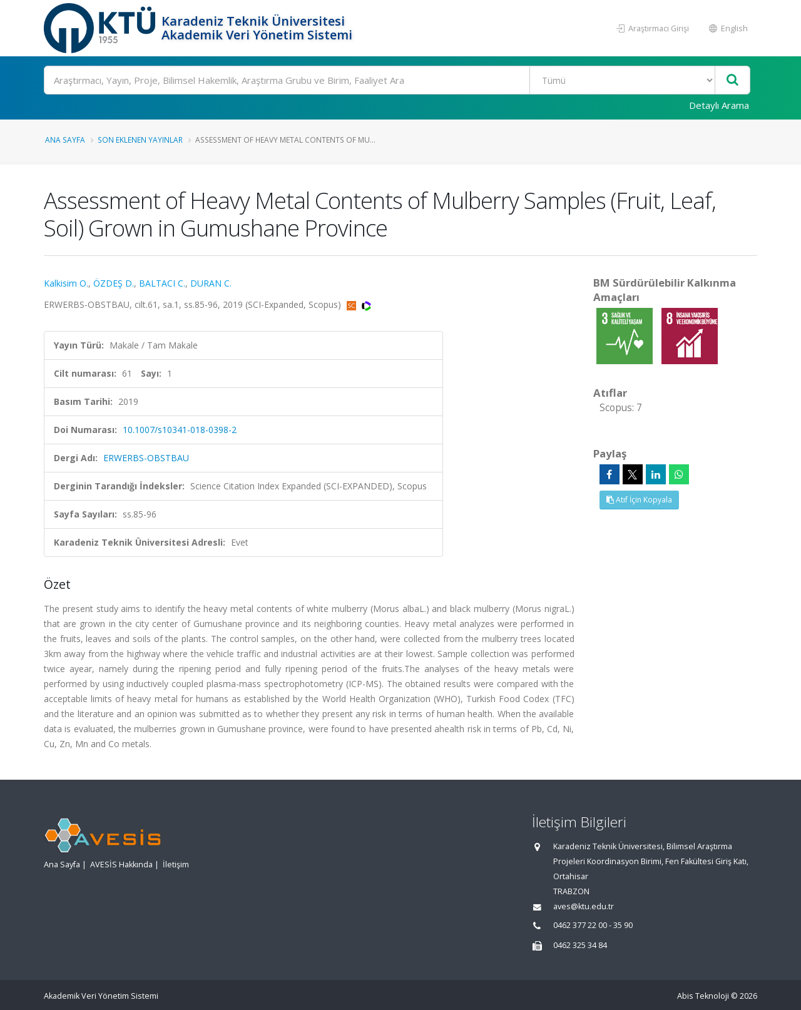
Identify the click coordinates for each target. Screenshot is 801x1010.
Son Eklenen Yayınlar (140, 140)
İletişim (176, 864)
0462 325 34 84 (580, 945)
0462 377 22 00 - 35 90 (593, 925)
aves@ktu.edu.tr (583, 906)
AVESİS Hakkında (121, 864)
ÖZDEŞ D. (113, 283)
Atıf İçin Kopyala (639, 499)
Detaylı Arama (719, 105)
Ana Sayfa (65, 140)
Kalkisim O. (66, 283)
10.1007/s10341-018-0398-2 (180, 430)
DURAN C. (211, 283)
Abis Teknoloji (703, 996)
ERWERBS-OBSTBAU (146, 458)
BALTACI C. (162, 283)
